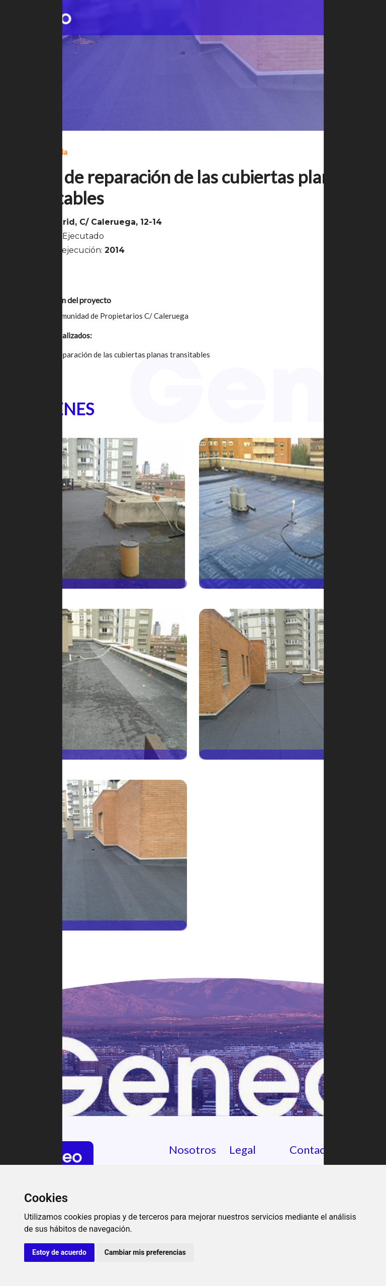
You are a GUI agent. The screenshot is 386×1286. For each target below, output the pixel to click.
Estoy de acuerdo (59, 1252)
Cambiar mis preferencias (145, 1252)
